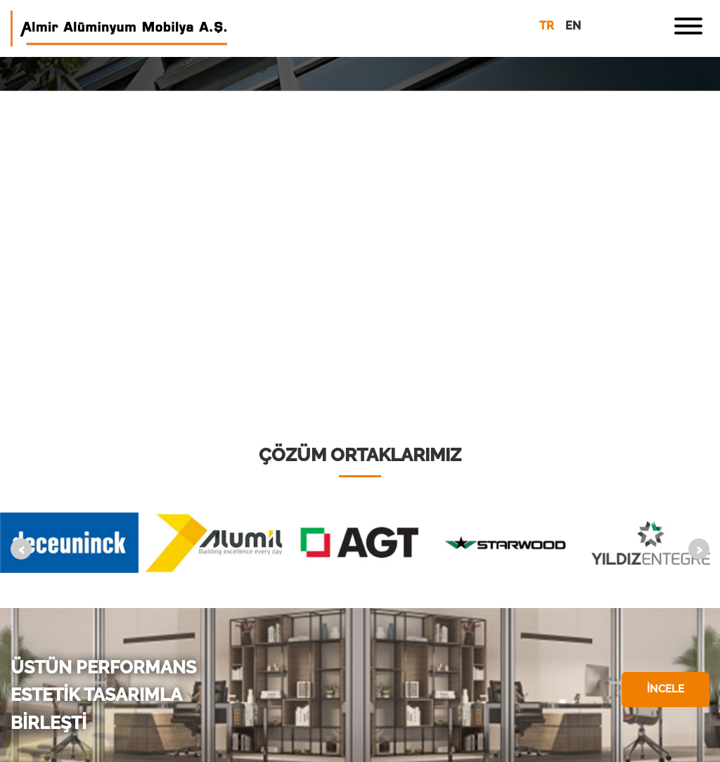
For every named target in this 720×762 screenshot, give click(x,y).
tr (546, 25)
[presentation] (21, 549)
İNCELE (665, 689)
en (573, 25)
